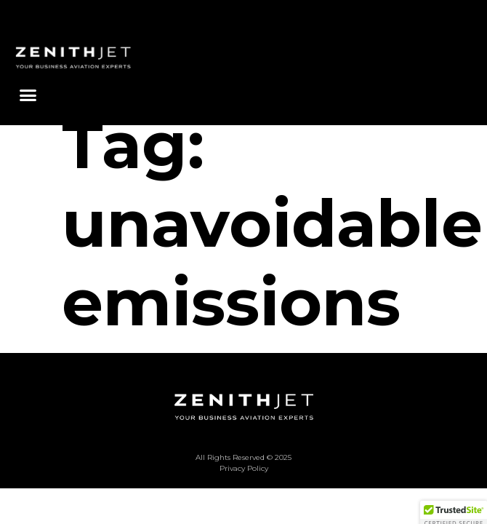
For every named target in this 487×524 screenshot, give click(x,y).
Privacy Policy (244, 494)
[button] (28, 95)
